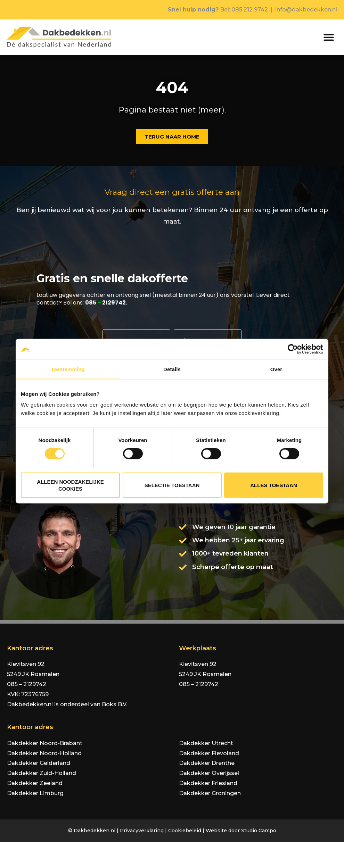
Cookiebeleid (184, 830)
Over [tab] (276, 369)
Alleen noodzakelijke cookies (70, 485)
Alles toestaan (273, 485)
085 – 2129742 (26, 684)
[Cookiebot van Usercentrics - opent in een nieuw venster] (292, 349)
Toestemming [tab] (68, 369)
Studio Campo (258, 830)
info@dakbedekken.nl (306, 9)
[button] (328, 37)
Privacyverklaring (142, 830)
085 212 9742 (249, 9)
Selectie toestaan (172, 485)
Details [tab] (172, 369)
